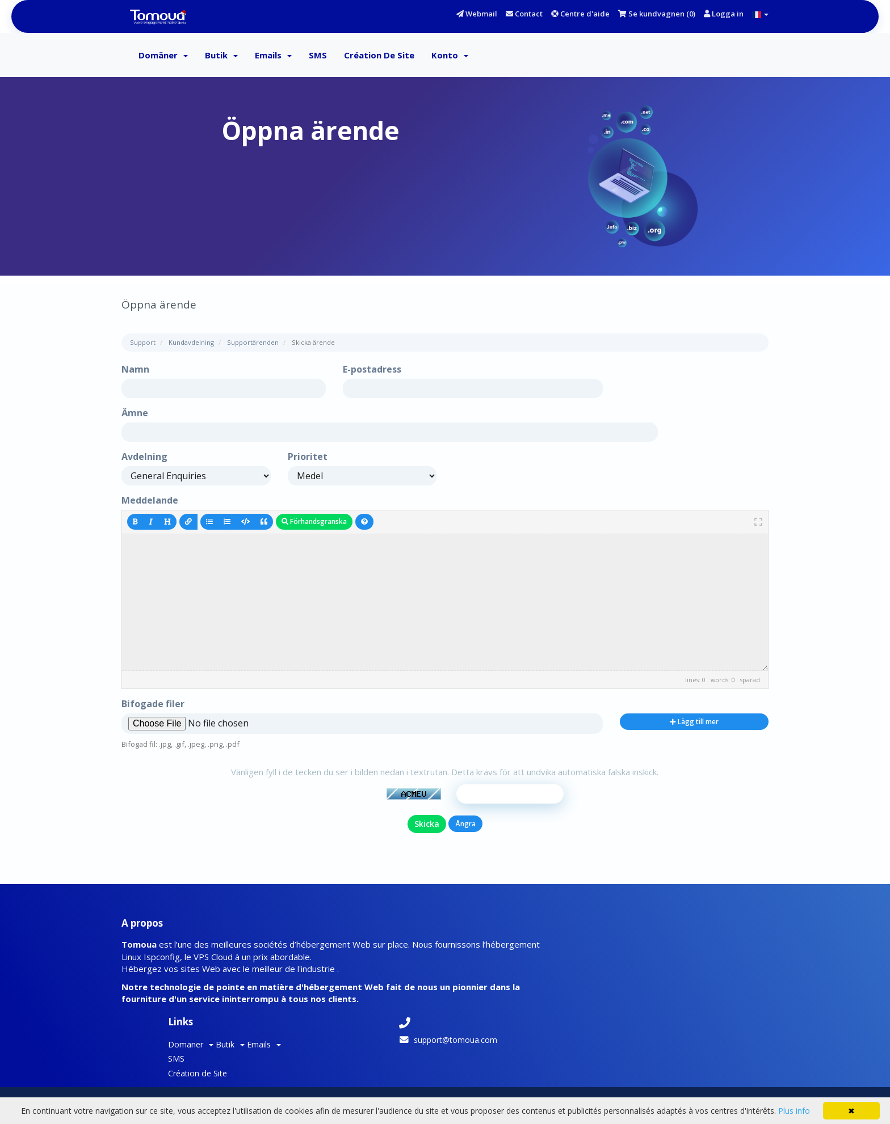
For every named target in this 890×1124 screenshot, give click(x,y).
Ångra (465, 838)
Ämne (134, 415)
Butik (221, 56)
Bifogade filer (152, 706)
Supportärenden (253, 344)
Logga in (724, 14)
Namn (135, 371)
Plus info (794, 1110)
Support (143, 344)
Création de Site (379, 56)
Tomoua (280, 1064)
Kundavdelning (191, 344)
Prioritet (308, 459)
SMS (318, 56)
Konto (449, 56)
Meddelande (149, 502)
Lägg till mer (694, 723)
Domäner (163, 56)
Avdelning (144, 459)
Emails (273, 56)
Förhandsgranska (314, 523)
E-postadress (372, 371)
